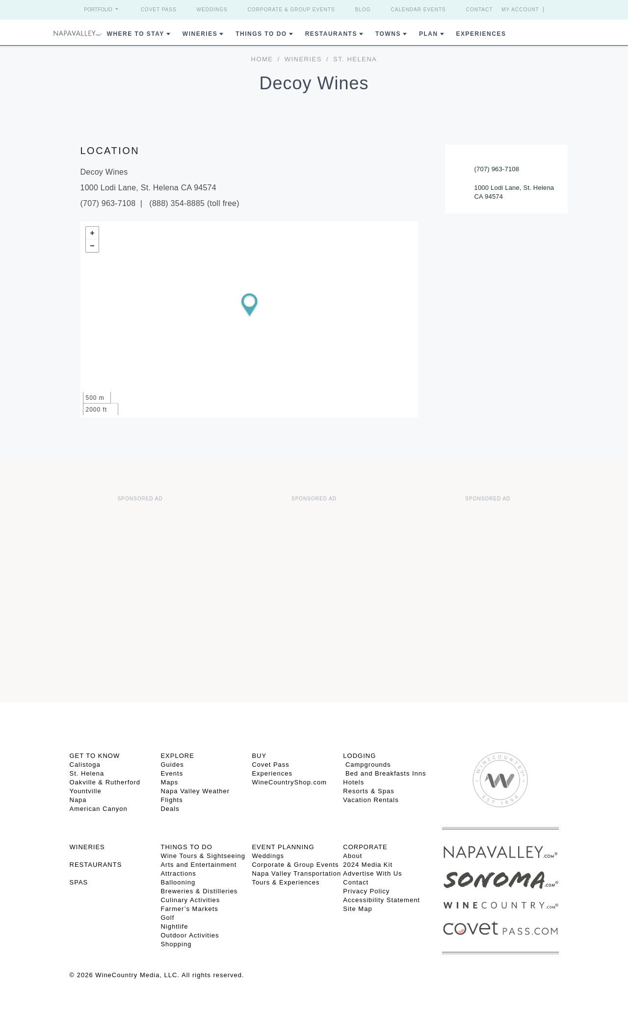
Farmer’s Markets (189, 908)
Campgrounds (367, 764)
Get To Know (95, 755)
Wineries (200, 33)
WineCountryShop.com (289, 782)
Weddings (212, 9)
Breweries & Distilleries (198, 891)
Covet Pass (159, 9)
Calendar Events (418, 9)
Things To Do (261, 33)
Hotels (353, 782)
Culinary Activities (190, 900)
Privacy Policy (366, 891)
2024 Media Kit (367, 864)
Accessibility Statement (381, 900)
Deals (169, 808)
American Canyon (99, 808)
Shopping (175, 944)
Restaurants (331, 33)
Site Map (357, 908)
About (352, 855)
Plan (428, 33)
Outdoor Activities (189, 935)
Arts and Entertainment (198, 864)
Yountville (86, 791)
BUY (259, 755)
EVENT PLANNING (283, 847)
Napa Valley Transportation (296, 873)
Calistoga (85, 764)
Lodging (359, 755)
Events (171, 773)
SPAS (79, 882)
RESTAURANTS (96, 864)
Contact (479, 9)
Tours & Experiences (285, 882)
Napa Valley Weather (195, 791)
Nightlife (174, 926)
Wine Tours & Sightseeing (202, 855)
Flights (171, 800)
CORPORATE (365, 847)
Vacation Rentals (370, 800)
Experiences (481, 33)
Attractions (178, 873)
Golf (167, 917)
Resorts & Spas (368, 791)
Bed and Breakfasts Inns (384, 773)
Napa (78, 800)
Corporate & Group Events (291, 9)
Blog (363, 9)
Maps (169, 782)
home (262, 59)
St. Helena (87, 773)
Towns (388, 33)
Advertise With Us (372, 873)
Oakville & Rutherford (105, 782)
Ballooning (177, 882)
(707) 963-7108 (497, 169)
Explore (177, 755)
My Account (520, 9)
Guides (171, 764)
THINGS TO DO (186, 847)
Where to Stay (135, 33)
